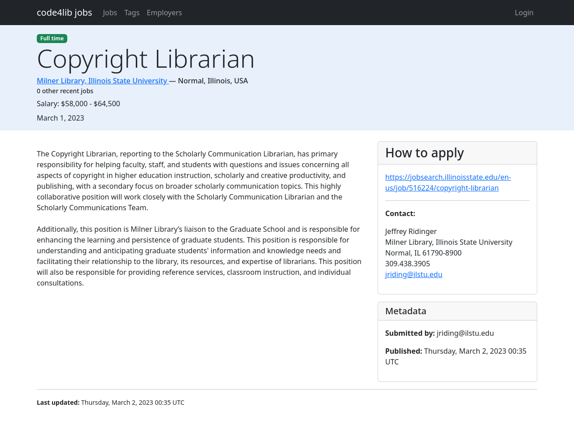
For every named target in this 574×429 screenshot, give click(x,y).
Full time (52, 38)
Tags (131, 12)
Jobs (110, 12)
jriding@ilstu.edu (414, 274)
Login (524, 12)
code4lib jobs (64, 12)
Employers (164, 12)
